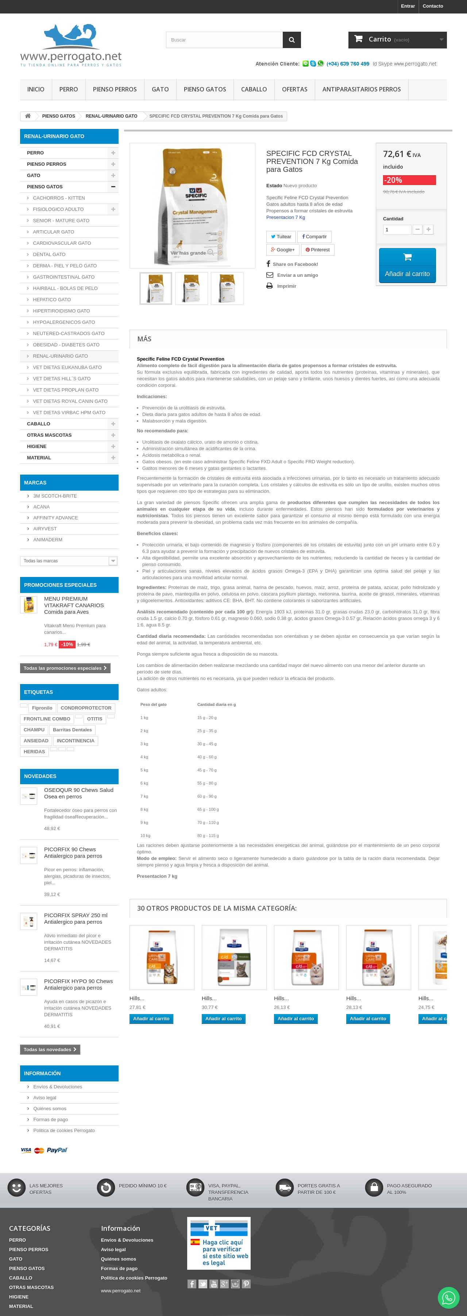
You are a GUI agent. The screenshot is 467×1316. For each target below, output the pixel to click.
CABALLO (254, 89)
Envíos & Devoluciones (57, 1086)
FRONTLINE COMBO (47, 719)
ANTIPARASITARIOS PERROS (362, 89)
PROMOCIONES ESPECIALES (60, 585)
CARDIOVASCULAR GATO (61, 243)
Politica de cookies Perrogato (63, 1130)
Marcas (35, 483)
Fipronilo (42, 708)
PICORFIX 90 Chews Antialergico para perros (73, 852)
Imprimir (286, 286)
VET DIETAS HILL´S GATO (61, 378)
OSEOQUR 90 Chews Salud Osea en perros (78, 793)
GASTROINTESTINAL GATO (63, 277)
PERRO (68, 89)
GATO (160, 89)
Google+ (283, 249)
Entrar (408, 6)
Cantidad (393, 218)
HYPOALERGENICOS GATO (63, 322)
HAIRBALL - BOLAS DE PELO (65, 288)
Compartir (314, 236)
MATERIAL (39, 457)
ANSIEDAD (36, 740)
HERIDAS (34, 751)
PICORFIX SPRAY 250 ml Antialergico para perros (76, 918)
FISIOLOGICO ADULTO (58, 209)
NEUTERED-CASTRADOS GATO (68, 333)
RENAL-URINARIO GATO (60, 356)
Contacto (433, 6)
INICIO (36, 89)
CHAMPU (34, 729)
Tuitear (281, 236)
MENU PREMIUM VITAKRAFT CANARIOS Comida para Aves (74, 605)
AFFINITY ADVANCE (55, 517)
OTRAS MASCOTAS (49, 435)
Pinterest (318, 249)
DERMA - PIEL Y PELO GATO (64, 265)
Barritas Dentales (72, 729)
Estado (274, 185)
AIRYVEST (44, 528)
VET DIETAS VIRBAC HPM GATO (68, 412)
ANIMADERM (47, 539)
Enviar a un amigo (297, 275)
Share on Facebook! (295, 264)
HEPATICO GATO (51, 299)
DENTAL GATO (49, 254)
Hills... (137, 998)
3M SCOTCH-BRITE (54, 496)
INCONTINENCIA (75, 740)
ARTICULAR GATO (53, 232)
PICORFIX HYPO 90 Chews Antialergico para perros (78, 984)
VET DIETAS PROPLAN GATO (65, 390)
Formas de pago (50, 1119)
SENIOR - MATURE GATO (60, 220)
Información (42, 1073)
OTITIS (95, 719)
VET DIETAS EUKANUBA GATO (67, 367)
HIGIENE (36, 446)
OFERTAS (295, 89)
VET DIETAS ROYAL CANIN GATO (70, 401)
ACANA (41, 507)
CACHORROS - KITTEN (58, 198)
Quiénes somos (49, 1108)
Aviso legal (44, 1097)
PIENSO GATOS (205, 89)
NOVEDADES (40, 776)
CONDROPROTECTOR (86, 708)
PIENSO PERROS (115, 89)
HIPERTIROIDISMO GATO (61, 311)
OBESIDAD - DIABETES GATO (66, 344)
